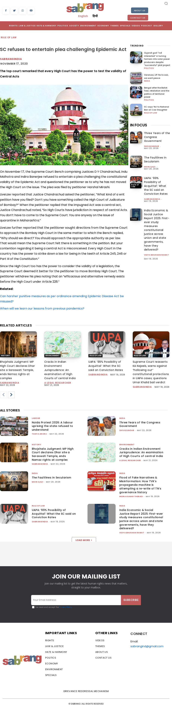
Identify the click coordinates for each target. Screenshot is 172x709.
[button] (166, 3)
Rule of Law (8, 37)
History (5, 355)
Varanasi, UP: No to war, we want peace (156, 76)
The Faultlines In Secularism (155, 159)
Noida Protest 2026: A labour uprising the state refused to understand (52, 426)
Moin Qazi (150, 166)
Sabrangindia (11, 59)
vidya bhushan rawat (156, 255)
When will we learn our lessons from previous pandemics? (42, 308)
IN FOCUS (138, 125)
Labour (36, 418)
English (83, 16)
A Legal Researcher (57, 382)
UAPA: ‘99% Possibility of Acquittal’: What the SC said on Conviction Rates (156, 186)
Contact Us (137, 17)
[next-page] (11, 394)
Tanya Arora (39, 434)
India (147, 81)
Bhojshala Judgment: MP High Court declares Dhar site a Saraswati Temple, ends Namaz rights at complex (17, 370)
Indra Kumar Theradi (131, 496)
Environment (52, 355)
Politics (149, 68)
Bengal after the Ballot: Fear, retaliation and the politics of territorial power (156, 92)
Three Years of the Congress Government (139, 424)
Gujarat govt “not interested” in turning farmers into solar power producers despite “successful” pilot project (157, 59)
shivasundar (151, 146)
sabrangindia (152, 199)
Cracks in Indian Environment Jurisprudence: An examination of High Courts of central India (60, 370)
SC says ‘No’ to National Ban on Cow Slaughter (156, 108)
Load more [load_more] (84, 540)
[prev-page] (3, 394)
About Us (139, 10)
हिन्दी (95, 16)
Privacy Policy (65, 607)
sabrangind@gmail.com (146, 646)
